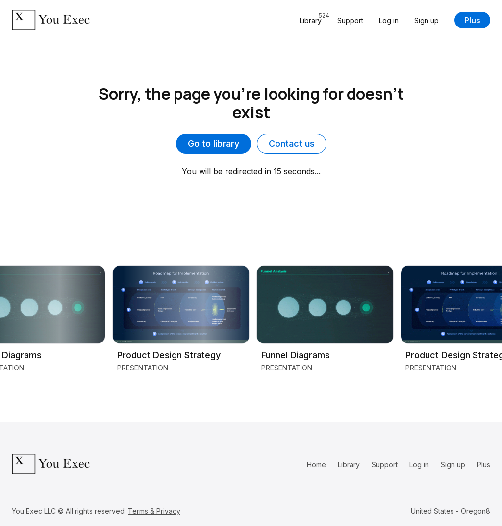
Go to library (213, 143)
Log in (389, 20)
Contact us (292, 143)
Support (350, 20)
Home (316, 464)
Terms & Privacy (154, 511)
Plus (472, 20)
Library (349, 464)
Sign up (426, 20)
